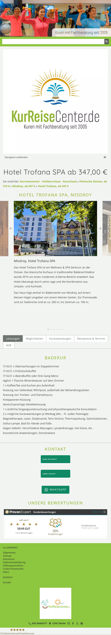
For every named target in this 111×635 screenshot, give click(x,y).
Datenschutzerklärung (14, 562)
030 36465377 (38, 623)
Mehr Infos (99, 511)
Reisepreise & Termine (91, 338)
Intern (6, 571)
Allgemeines (9, 552)
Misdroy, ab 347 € (23, 186)
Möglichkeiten (34, 338)
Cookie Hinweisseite (13, 568)
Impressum (9, 559)
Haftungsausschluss (13, 565)
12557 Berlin (57, 623)
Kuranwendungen (60, 338)
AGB (8, 345)
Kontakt (7, 582)
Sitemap (7, 555)
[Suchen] (53, 41)
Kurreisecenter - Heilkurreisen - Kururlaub (48, 181)
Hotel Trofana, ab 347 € (53, 186)
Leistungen (13, 338)
